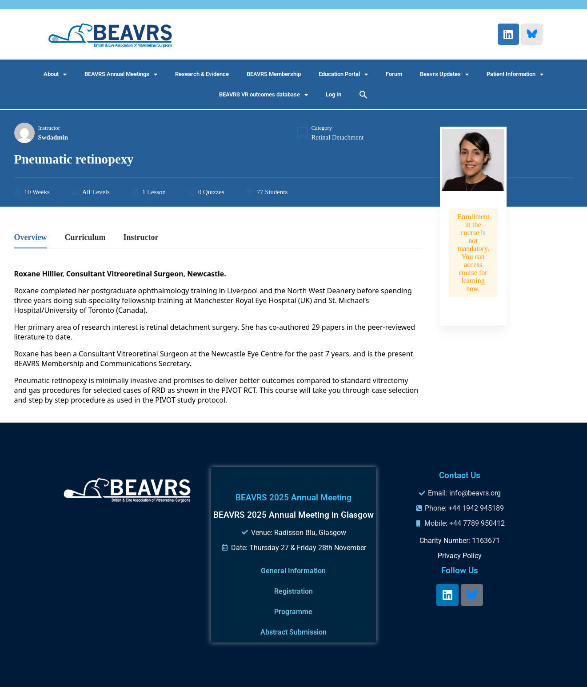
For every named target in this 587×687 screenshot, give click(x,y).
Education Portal (343, 74)
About (55, 74)
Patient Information (515, 74)
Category (321, 128)
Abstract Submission (293, 632)
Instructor (49, 128)
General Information (293, 571)
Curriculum (84, 237)
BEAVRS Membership (274, 74)
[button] (363, 94)
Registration (293, 591)
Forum (394, 74)
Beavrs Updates (444, 74)
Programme (293, 611)
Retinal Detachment (337, 137)
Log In (333, 94)
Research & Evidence (202, 74)
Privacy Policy (460, 555)
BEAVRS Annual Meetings (120, 74)
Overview (30, 237)
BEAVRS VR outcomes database (263, 95)
